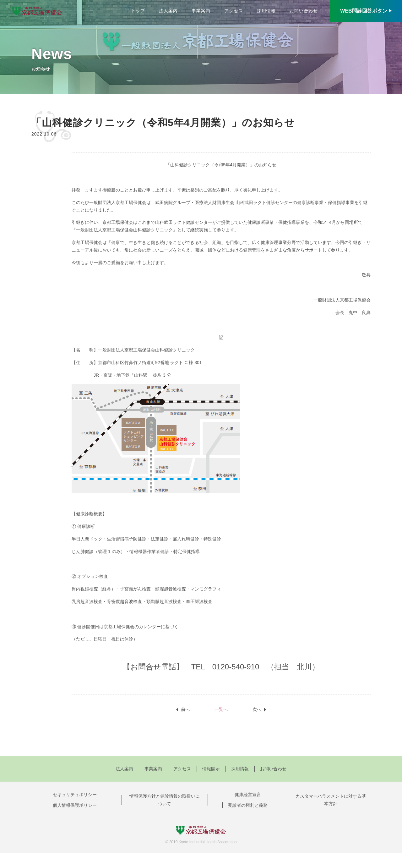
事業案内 (201, 10)
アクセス (233, 10)
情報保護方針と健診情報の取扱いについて (164, 800)
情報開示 (211, 768)
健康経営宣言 (248, 794)
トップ (138, 10)
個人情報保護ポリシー (75, 805)
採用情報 (266, 10)
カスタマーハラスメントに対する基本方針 (331, 800)
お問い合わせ (304, 10)
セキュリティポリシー (75, 794)
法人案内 (168, 10)
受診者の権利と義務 (248, 805)
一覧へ (221, 709)
